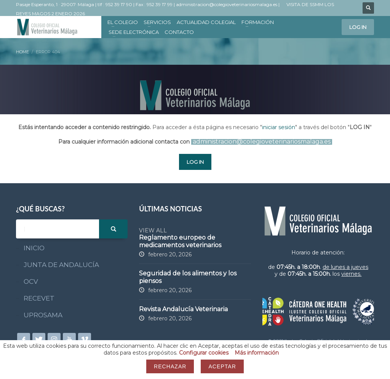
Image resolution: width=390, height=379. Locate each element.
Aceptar (222, 366)
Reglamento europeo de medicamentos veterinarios (180, 241)
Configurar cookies (204, 352)
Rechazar (170, 366)
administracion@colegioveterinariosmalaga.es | (228, 4)
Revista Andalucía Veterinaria (183, 309)
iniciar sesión (278, 127)
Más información (257, 352)
